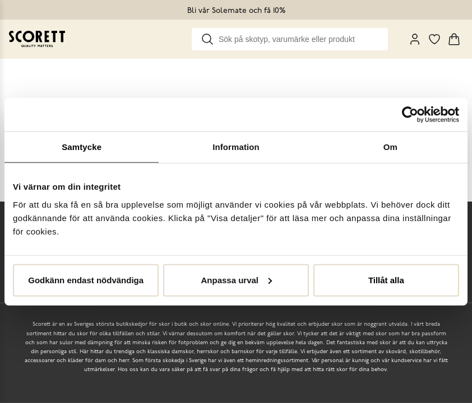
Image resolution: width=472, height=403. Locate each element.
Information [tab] (236, 147)
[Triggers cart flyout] (454, 39)
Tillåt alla (386, 279)
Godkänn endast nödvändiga (86, 279)
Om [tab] (390, 147)
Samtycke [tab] (81, 147)
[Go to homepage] (37, 39)
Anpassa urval (236, 279)
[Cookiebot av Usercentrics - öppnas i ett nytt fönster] (410, 114)
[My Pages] (415, 39)
